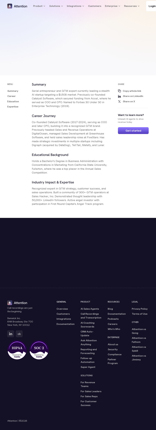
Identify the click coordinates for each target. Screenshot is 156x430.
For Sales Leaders (91, 391)
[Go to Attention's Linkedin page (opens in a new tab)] (10, 333)
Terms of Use (139, 313)
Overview (62, 308)
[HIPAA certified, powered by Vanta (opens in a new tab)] (17, 350)
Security (113, 349)
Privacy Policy (140, 308)
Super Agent (88, 367)
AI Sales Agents (90, 308)
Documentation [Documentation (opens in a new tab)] (65, 324)
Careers (112, 324)
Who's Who (114, 329)
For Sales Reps (89, 396)
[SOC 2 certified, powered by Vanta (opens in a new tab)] (39, 350)
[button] (13, 91)
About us (113, 344)
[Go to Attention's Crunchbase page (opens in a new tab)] (19, 333)
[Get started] (133, 130)
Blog (110, 308)
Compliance (115, 354)
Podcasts (113, 318)
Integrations (64, 318)
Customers (94, 6)
